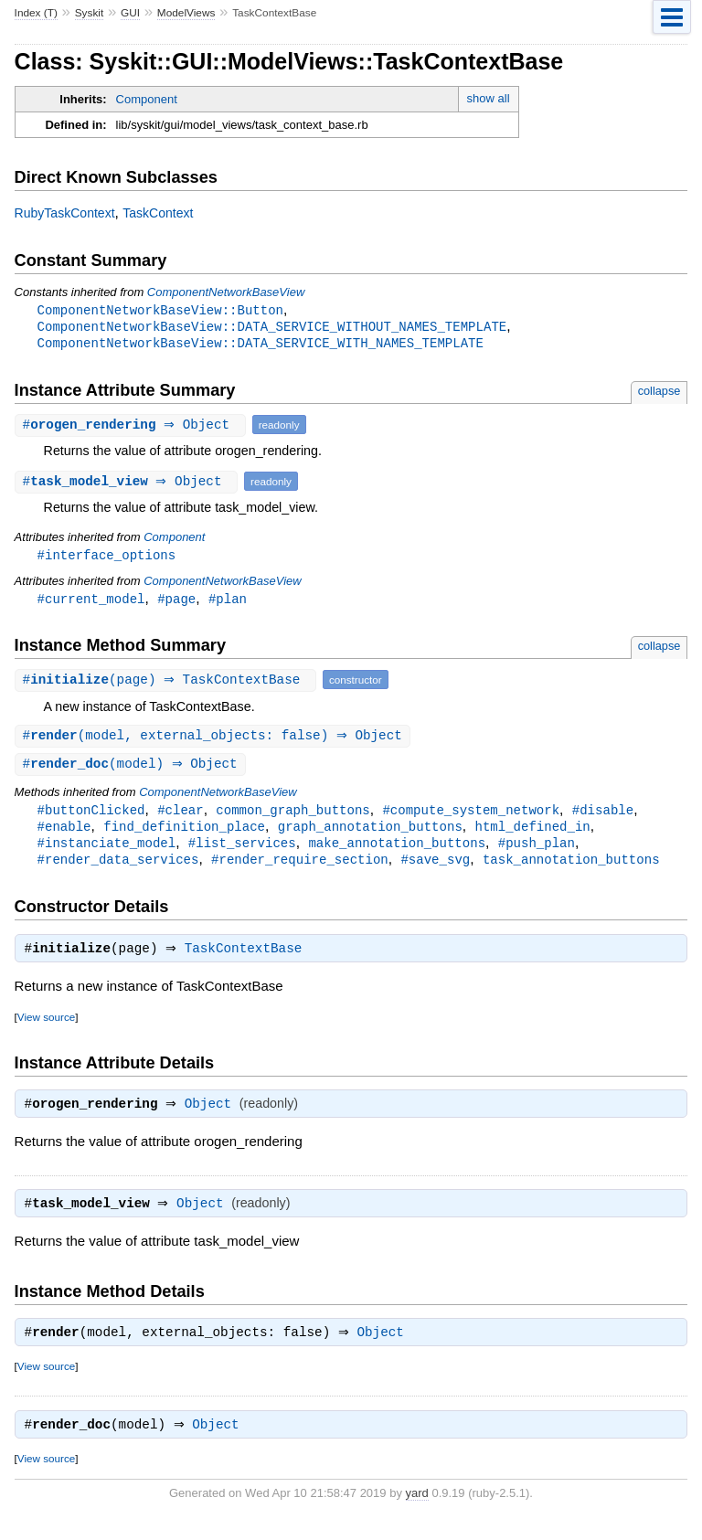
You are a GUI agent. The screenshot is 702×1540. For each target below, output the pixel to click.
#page (176, 602)
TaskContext (157, 213)
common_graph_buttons (292, 816)
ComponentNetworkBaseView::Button (160, 310)
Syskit (89, 12)
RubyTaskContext (65, 213)
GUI (130, 12)
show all (488, 98)
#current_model (91, 602)
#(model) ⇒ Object (132, 770)
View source (46, 1029)
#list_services (242, 851)
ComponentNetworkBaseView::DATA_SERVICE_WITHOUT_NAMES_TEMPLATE (272, 327)
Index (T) (36, 12)
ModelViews (186, 12)
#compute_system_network (470, 816)
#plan (227, 602)
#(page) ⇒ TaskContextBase (168, 684)
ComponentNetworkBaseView (225, 292)
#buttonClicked (91, 816)
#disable (602, 816)
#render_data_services (118, 868)
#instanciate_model (106, 851)
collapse (659, 393)
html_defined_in (532, 834)
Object (212, 1117)
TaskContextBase (248, 960)
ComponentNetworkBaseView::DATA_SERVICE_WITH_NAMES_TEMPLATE (260, 345)
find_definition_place (184, 834)
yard (417, 1512)
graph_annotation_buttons (370, 834)
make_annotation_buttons (396, 851)
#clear (180, 816)
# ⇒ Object (132, 427)
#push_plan (536, 851)
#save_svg (435, 868)
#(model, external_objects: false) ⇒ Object (215, 740)
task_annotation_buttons (571, 868)
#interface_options (106, 558)
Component (146, 99)
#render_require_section (299, 868)
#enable (64, 834)
